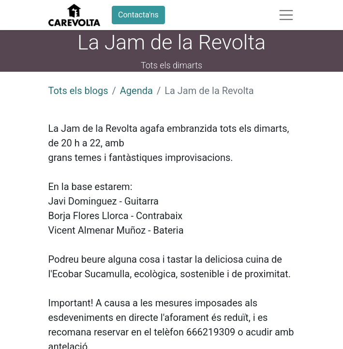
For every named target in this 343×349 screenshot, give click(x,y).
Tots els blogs (78, 90)
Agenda (136, 90)
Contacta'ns (138, 14)
